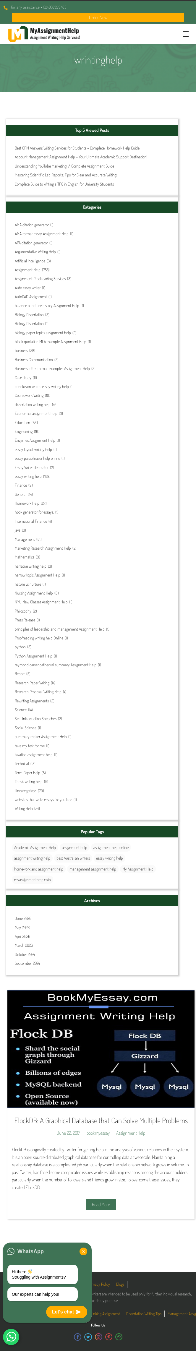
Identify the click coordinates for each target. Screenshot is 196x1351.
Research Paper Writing (32, 682)
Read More (101, 1204)
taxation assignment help (34, 754)
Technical (22, 763)
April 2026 (22, 936)
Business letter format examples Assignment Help (52, 368)
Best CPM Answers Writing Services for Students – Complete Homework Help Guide (77, 147)
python (20, 646)
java (17, 529)
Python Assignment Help (33, 655)
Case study (23, 377)
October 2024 (25, 954)
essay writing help (28, 476)
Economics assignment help (36, 413)
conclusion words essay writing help (42, 386)
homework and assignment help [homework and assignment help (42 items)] (38, 868)
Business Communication (34, 359)
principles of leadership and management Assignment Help (60, 628)
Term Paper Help (27, 772)
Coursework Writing (29, 395)
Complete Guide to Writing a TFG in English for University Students (64, 183)
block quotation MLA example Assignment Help (50, 341)
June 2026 (23, 918)
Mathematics (24, 556)
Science (21, 709)
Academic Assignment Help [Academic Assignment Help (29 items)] (35, 847)
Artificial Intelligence (30, 260)
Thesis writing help (29, 781)
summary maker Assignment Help (41, 736)
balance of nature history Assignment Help (47, 305)
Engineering (24, 431)
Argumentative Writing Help (35, 251)
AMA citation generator (32, 224)
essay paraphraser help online (37, 458)
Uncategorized (25, 790)
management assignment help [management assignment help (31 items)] (92, 868)
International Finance (31, 521)
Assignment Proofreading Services (40, 278)
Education (22, 422)
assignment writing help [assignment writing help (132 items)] (32, 857)
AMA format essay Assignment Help (42, 233)
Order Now (98, 17)
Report (20, 673)
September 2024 (27, 963)
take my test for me (30, 745)
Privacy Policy (100, 1284)
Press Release (25, 619)
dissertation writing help (33, 404)
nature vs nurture (28, 584)
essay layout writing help (33, 449)
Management (25, 539)
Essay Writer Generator (31, 467)
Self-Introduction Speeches (35, 718)
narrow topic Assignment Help (37, 574)
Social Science (25, 727)
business (21, 350)
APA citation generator (31, 242)
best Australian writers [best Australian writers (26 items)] (73, 857)
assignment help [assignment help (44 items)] (74, 847)
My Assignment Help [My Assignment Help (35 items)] (137, 868)
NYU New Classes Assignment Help (41, 601)
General (20, 494)
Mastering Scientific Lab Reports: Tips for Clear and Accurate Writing (65, 174)
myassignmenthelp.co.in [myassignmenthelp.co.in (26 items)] (32, 879)
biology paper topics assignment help (43, 332)
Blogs (120, 1284)
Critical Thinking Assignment (99, 1313)
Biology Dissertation (29, 314)
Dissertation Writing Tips (143, 1313)
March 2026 (24, 945)
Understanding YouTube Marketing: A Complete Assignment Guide (64, 165)
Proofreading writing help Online (39, 637)
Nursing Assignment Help (34, 592)
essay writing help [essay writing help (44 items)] (109, 857)
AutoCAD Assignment (31, 296)
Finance (21, 485)
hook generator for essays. (34, 511)
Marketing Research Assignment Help (43, 548)
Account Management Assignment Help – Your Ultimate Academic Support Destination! (81, 156)
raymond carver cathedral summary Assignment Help (55, 664)
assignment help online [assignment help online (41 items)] (111, 847)
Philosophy (23, 610)
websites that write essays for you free (43, 799)
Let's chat (66, 1312)
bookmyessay (98, 1133)
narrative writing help (30, 566)
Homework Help (27, 503)
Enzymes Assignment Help (35, 440)
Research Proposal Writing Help (38, 691)
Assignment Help (28, 269)
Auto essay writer (28, 287)
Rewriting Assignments (32, 700)
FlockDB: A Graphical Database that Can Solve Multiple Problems (101, 1120)
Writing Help (24, 808)
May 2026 (22, 927)
